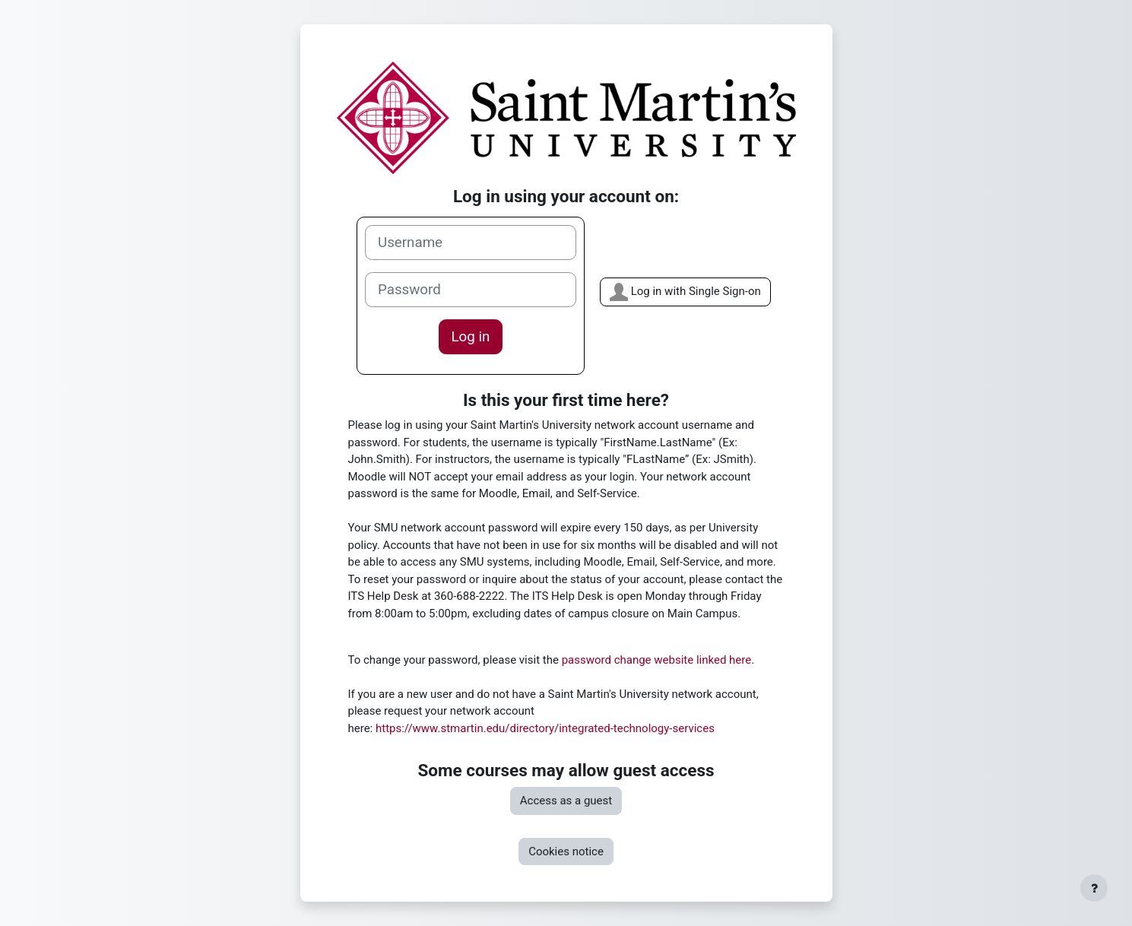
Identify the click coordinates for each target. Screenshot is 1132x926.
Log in (471, 336)
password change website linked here (657, 660)
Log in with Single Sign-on (685, 292)
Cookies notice (566, 851)
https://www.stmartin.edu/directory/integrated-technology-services (545, 728)
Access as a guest (566, 800)
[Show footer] (1094, 888)
